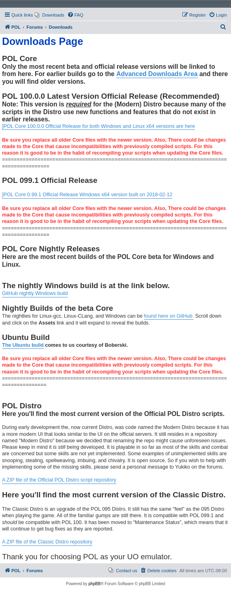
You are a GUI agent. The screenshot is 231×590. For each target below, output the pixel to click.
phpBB (94, 584)
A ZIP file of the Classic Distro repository (47, 542)
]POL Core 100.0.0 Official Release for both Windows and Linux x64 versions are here (98, 126)
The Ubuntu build (23, 345)
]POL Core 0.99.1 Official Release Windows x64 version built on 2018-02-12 (87, 194)
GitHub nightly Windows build (35, 293)
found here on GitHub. (169, 316)
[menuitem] (49, 15)
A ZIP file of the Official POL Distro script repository (59, 480)
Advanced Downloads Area (157, 73)
